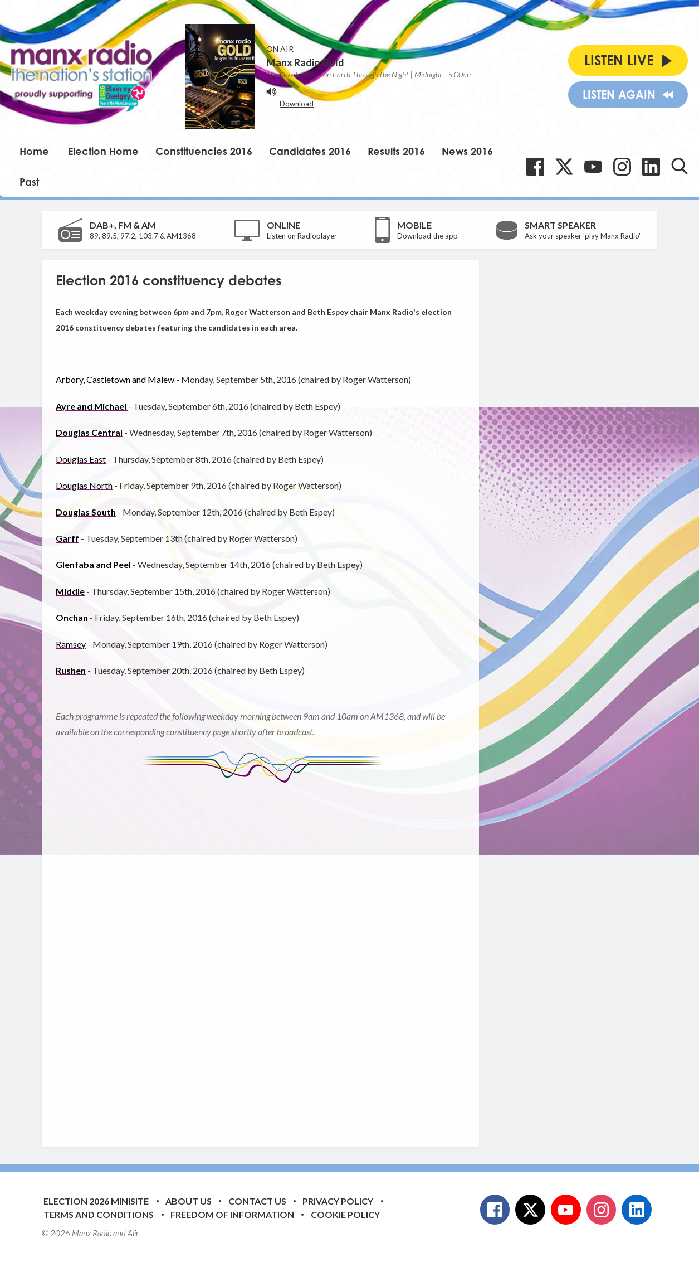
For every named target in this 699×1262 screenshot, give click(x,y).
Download (297, 103)
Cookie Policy (345, 1214)
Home (34, 151)
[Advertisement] (264, 956)
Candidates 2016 (310, 151)
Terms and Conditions (98, 1214)
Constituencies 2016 (203, 151)
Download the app (427, 235)
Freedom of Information (232, 1214)
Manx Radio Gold (305, 62)
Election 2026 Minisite (96, 1201)
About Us (188, 1201)
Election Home (103, 151)
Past (29, 182)
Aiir (133, 1233)
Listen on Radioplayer (302, 235)
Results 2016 (396, 151)
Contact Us (257, 1201)
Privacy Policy (337, 1201)
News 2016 (467, 151)
